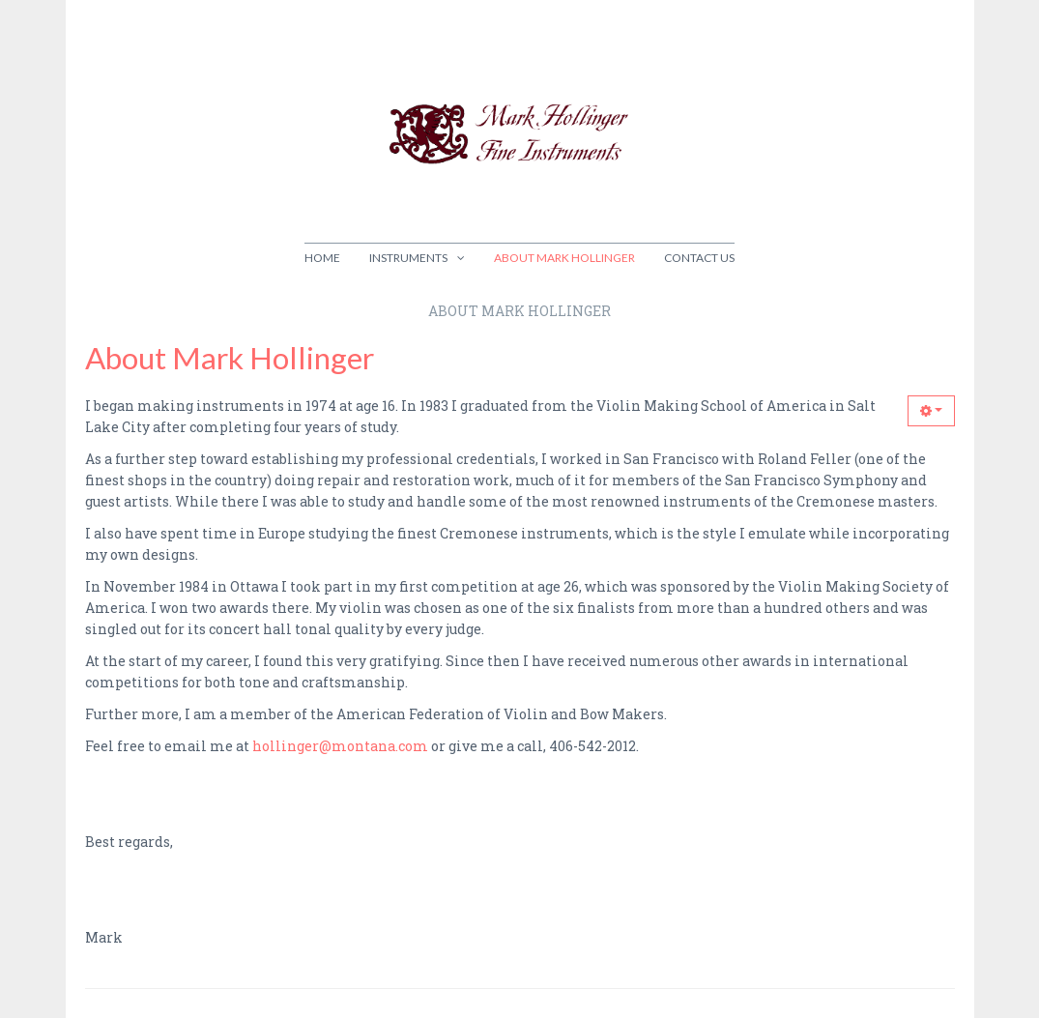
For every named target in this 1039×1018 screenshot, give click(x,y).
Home (322, 257)
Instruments (408, 257)
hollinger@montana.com (340, 746)
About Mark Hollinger (564, 257)
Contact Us (699, 257)
